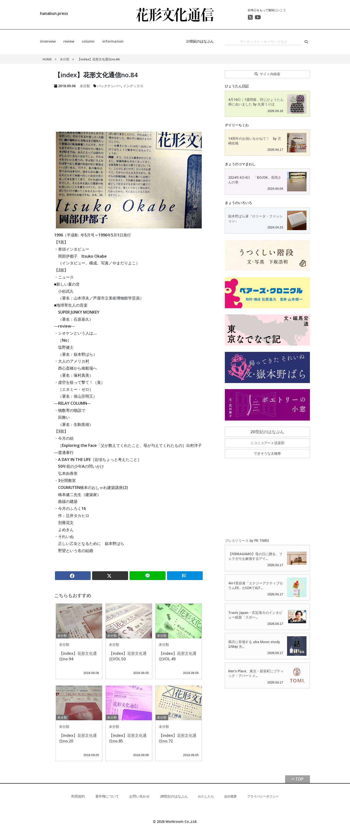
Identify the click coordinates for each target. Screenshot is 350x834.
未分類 (64, 59)
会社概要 (230, 796)
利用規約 (78, 796)
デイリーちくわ (237, 125)
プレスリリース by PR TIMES (247, 540)
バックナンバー (109, 86)
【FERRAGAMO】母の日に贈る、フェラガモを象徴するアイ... (255, 556)
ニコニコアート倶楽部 (267, 442)
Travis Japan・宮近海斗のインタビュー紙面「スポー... (255, 614)
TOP (299, 779)
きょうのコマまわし (240, 164)
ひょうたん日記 (237, 86)
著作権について (107, 796)
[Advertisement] (129, 107)
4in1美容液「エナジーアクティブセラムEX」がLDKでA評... (255, 585)
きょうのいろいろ (238, 202)
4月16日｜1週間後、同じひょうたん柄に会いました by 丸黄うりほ (256, 101)
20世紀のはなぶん (200, 41)
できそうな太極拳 (267, 453)
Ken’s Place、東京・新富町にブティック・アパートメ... (256, 673)
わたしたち (206, 796)
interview (48, 41)
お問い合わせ (139, 796)
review (68, 41)
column (88, 41)
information (112, 41)
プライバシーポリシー (263, 796)
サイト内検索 (270, 74)
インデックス (133, 86)
